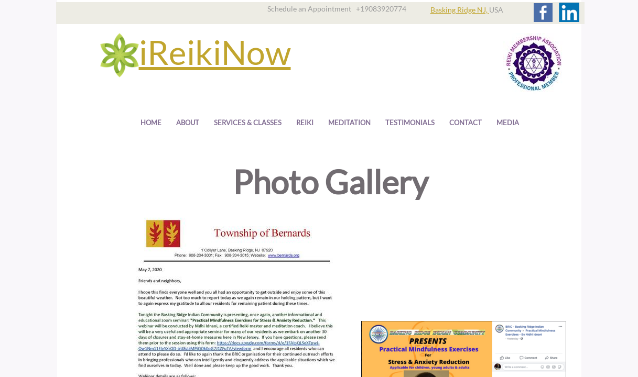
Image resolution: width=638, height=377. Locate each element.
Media (507, 122)
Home (150, 122)
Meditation (349, 122)
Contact (465, 122)
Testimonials (410, 122)
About (187, 122)
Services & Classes (248, 122)
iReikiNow (215, 52)
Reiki (304, 122)
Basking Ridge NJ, (459, 9)
